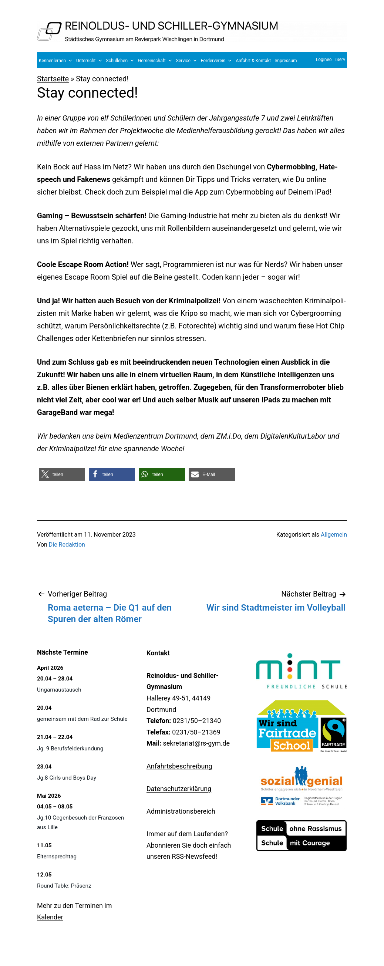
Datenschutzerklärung (178, 789)
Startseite (53, 78)
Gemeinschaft (155, 60)
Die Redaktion (67, 544)
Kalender (50, 917)
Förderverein (216, 60)
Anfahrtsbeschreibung (179, 766)
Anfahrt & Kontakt (253, 60)
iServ (340, 59)
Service (186, 60)
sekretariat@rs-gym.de (196, 743)
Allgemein (334, 534)
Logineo (324, 59)
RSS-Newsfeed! (195, 856)
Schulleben (120, 60)
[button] (62, 474)
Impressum (285, 60)
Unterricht (89, 60)
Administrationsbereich (180, 811)
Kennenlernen (56, 60)
